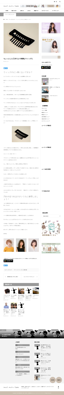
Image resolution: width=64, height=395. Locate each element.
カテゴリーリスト (45, 10)
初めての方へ (14, 10)
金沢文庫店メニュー (46, 116)
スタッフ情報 (44, 110)
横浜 (26, 269)
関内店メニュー (45, 114)
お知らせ (22, 10)
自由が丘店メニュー (46, 118)
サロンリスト (44, 108)
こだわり (29, 10)
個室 (24, 269)
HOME (7, 10)
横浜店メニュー (45, 112)
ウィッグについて (9, 14)
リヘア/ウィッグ (55, 10)
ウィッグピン (21, 269)
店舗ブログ (36, 10)
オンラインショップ (46, 120)
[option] (6, 333)
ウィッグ (16, 269)
